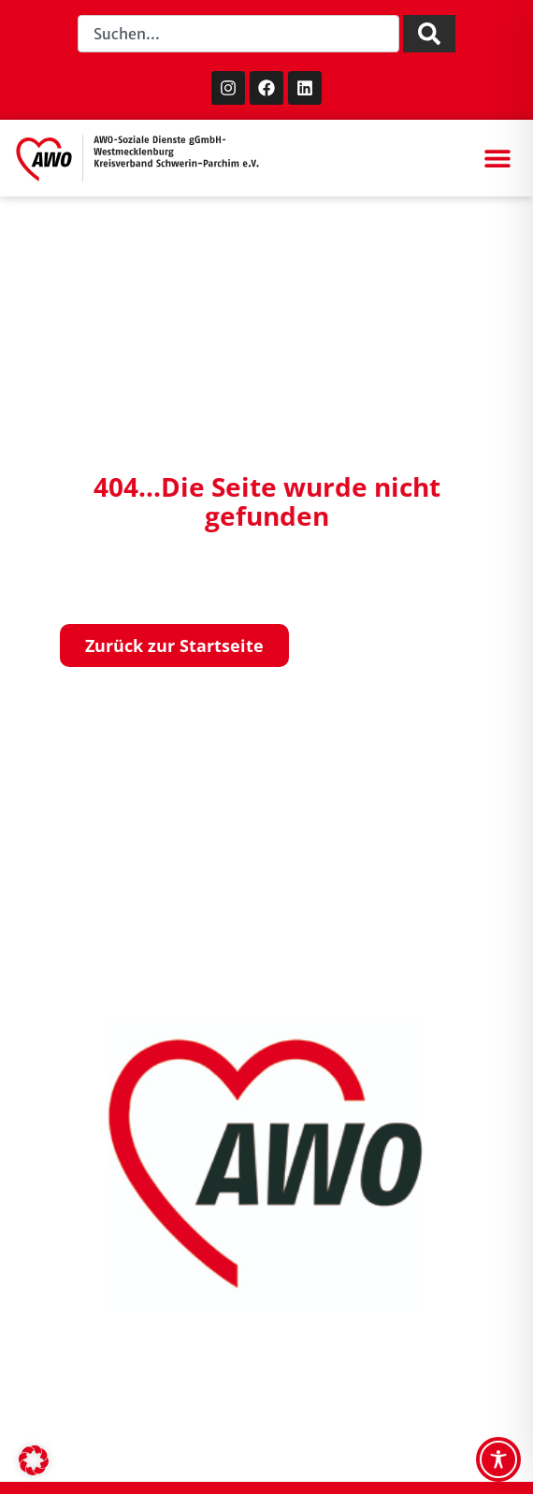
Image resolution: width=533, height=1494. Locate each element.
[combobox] (238, 33)
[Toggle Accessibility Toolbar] (498, 1459)
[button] (497, 159)
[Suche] (429, 33)
